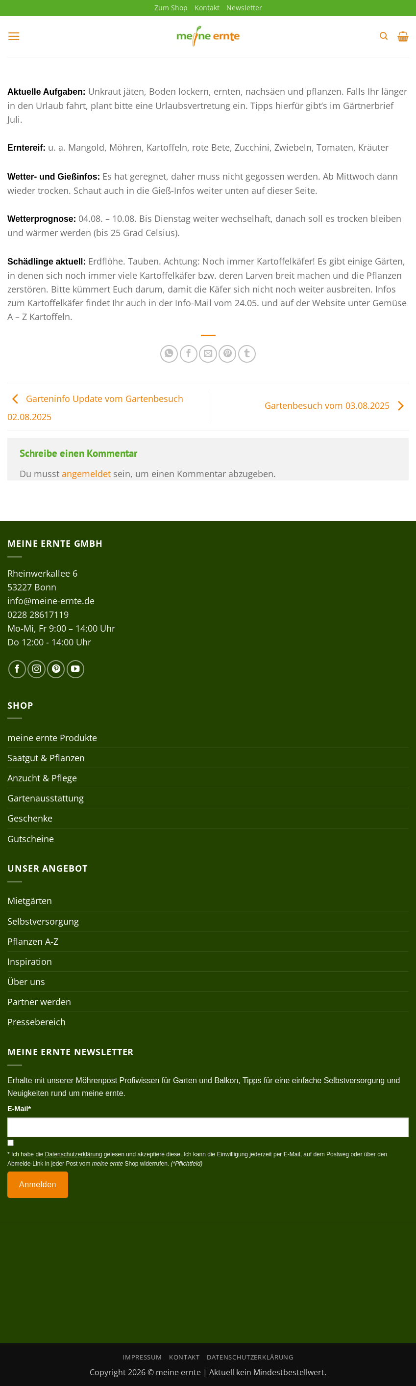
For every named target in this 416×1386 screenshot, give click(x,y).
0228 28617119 (38, 614)
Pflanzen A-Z (32, 941)
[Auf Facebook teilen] (188, 354)
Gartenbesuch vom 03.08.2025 (337, 405)
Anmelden (37, 1184)
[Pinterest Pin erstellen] (227, 354)
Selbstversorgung (43, 921)
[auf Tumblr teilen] (247, 354)
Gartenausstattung (45, 798)
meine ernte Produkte (52, 738)
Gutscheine (30, 839)
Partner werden (39, 1002)
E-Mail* (19, 1109)
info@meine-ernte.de (51, 601)
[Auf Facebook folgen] (17, 669)
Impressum (142, 1357)
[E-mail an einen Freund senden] (208, 354)
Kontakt (207, 7)
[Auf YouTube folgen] (75, 669)
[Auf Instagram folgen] (36, 669)
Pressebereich (36, 1022)
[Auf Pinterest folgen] (56, 669)
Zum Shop (171, 7)
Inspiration (29, 961)
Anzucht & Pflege (42, 778)
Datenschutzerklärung (250, 1357)
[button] (14, 36)
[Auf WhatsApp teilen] (169, 354)
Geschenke (29, 818)
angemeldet (86, 474)
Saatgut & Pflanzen (46, 758)
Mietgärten (29, 900)
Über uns (26, 981)
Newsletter (244, 7)
